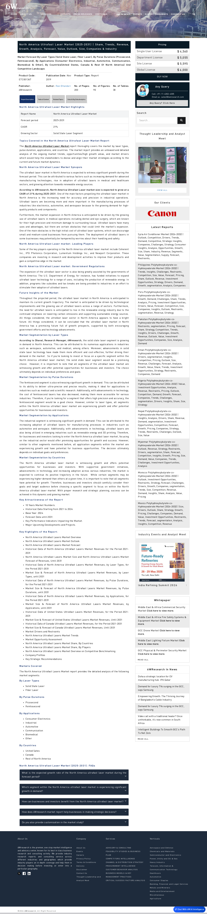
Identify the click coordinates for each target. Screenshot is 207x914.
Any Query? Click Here (162, 103)
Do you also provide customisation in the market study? (74, 823)
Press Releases (94, 7)
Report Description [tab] (32, 100)
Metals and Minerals (160, 889)
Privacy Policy (83, 860)
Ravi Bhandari (63, 86)
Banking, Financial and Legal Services (169, 885)
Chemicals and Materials (162, 853)
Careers (80, 856)
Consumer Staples (159, 882)
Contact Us (184, 7)
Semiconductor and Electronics (165, 856)
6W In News (129, 7)
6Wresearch (30, 912)
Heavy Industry (157, 864)
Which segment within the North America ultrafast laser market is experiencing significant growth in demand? (74, 790)
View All (162, 190)
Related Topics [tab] (79, 100)
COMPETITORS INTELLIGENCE (120, 860)
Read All (143, 674)
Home (38, 7)
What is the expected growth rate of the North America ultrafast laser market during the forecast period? (74, 776)
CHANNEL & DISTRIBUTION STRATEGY (125, 864)
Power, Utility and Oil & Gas (164, 860)
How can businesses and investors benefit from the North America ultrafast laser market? (74, 802)
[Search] (181, 120)
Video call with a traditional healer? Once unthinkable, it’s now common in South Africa (161, 733)
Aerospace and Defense (161, 849)
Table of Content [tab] (57, 100)
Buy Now (162, 77)
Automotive (155, 878)
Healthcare (155, 875)
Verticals (113, 7)
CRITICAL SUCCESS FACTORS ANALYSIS (125, 882)
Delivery (80, 867)
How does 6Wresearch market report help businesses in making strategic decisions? (74, 813)
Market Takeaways (162, 7)
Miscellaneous (157, 896)
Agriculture (155, 900)
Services (63, 7)
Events (143, 7)
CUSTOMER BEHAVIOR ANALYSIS (122, 871)
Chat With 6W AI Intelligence (189, 908)
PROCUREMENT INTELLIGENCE (121, 867)
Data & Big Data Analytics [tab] (107, 100)
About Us (49, 7)
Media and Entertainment (162, 893)
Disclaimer (81, 871)
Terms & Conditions (86, 864)
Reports (77, 7)
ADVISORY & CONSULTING (118, 849)
